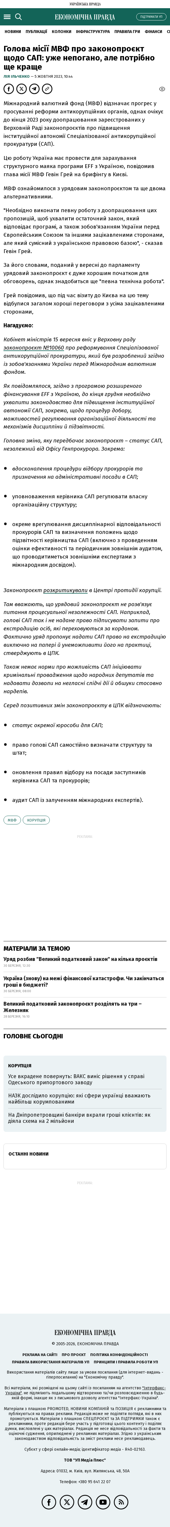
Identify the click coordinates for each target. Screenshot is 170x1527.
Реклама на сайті (39, 1355)
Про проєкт (74, 1355)
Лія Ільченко (17, 76)
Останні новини (28, 1154)
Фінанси (153, 31)
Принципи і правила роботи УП (126, 1362)
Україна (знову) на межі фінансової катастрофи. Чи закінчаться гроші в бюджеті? (83, 981)
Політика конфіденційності (119, 1355)
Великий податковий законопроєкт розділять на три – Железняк (72, 1007)
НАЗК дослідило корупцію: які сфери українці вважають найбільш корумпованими (79, 1098)
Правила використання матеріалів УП (50, 1362)
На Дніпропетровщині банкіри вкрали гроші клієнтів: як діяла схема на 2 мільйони (79, 1118)
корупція (36, 820)
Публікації (36, 31)
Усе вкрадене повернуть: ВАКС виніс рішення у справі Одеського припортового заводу (76, 1079)
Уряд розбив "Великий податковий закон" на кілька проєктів (80, 959)
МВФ (12, 820)
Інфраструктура (93, 31)
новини (13, 31)
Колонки (61, 31)
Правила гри (127, 31)
